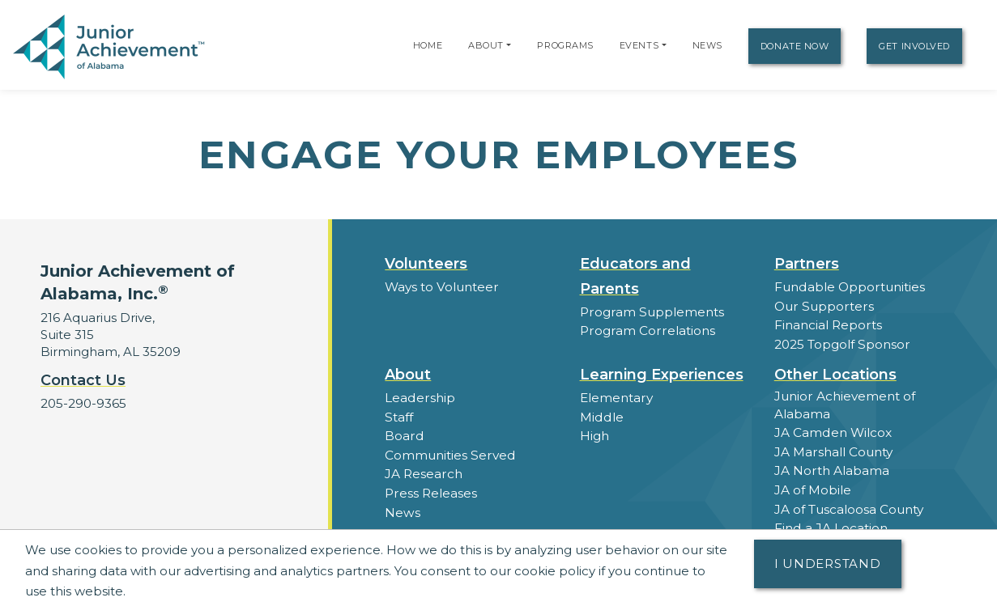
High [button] (594, 433)
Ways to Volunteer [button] (441, 287)
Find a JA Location (830, 523)
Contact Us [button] (83, 380)
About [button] (408, 373)
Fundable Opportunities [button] (848, 287)
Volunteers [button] (426, 264)
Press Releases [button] (430, 489)
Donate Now (795, 46)
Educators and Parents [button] (635, 276)
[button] (508, 45)
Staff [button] (398, 414)
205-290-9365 (83, 403)
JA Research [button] (423, 470)
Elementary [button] (616, 396)
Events (639, 45)
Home (427, 45)
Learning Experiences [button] (661, 373)
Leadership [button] (419, 396)
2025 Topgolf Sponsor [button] (841, 342)
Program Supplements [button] (651, 312)
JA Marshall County (833, 448)
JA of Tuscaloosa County (848, 504)
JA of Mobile (812, 486)
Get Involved (914, 46)
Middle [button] (601, 414)
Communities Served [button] (449, 452)
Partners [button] (806, 264)
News (707, 45)
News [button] (402, 507)
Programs (565, 45)
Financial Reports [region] (827, 324)
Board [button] (404, 433)
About (486, 45)
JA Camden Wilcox (832, 430)
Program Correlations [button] (646, 330)
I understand (827, 563)
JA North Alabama (831, 467)
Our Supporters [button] (822, 305)
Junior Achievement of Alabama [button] (844, 403)
